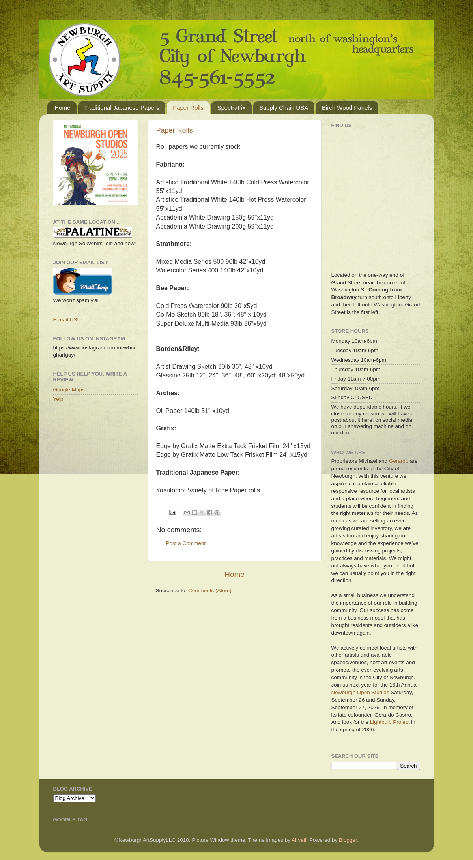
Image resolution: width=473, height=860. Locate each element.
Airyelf (299, 840)
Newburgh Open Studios (360, 692)
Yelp (58, 399)
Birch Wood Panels (347, 107)
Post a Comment (186, 543)
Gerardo (399, 461)
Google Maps (69, 389)
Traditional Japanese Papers (121, 107)
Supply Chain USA (283, 107)
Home (62, 107)
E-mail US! (66, 320)
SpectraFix (231, 107)
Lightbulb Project (390, 722)
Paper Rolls (188, 107)
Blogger (348, 840)
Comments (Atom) (210, 590)
